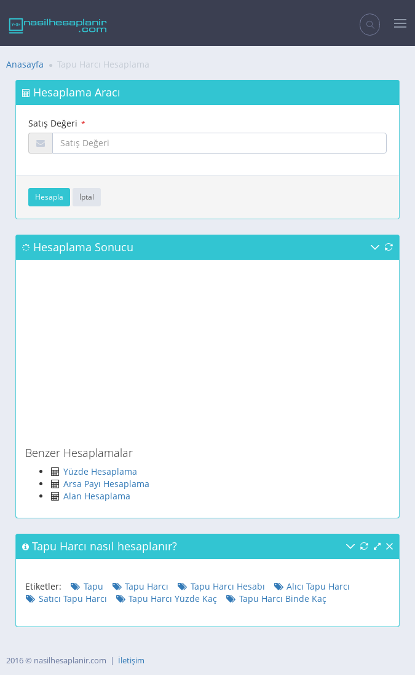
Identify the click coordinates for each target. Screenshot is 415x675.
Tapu (86, 586)
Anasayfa (25, 64)
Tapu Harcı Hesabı (221, 586)
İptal (86, 197)
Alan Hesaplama (96, 496)
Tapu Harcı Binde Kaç (276, 598)
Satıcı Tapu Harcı (66, 598)
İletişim (131, 660)
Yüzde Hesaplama (100, 471)
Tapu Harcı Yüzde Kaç (167, 598)
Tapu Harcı (140, 586)
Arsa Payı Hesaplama (106, 484)
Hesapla (49, 197)
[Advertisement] (207, 355)
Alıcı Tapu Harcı (312, 586)
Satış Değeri (52, 123)
